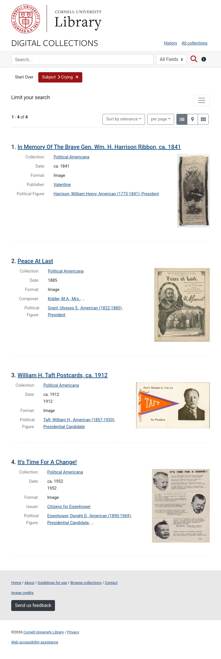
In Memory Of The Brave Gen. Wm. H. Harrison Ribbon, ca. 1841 (99, 146)
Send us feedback (33, 605)
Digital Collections (54, 42)
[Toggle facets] (202, 100)
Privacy (73, 632)
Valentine (62, 184)
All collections (194, 43)
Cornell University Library (43, 632)
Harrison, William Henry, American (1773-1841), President (106, 193)
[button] (60, 77)
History (170, 43)
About (29, 583)
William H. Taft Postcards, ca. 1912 (63, 375)
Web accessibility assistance (34, 642)
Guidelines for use (52, 583)
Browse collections (86, 583)
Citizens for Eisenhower (68, 506)
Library (77, 19)
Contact (111, 583)
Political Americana (71, 157)
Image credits (22, 593)
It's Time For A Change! (47, 462)
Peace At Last (35, 261)
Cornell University (25, 19)
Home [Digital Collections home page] (16, 583)
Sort (122, 119)
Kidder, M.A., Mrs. (64, 298)
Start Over (24, 77)
